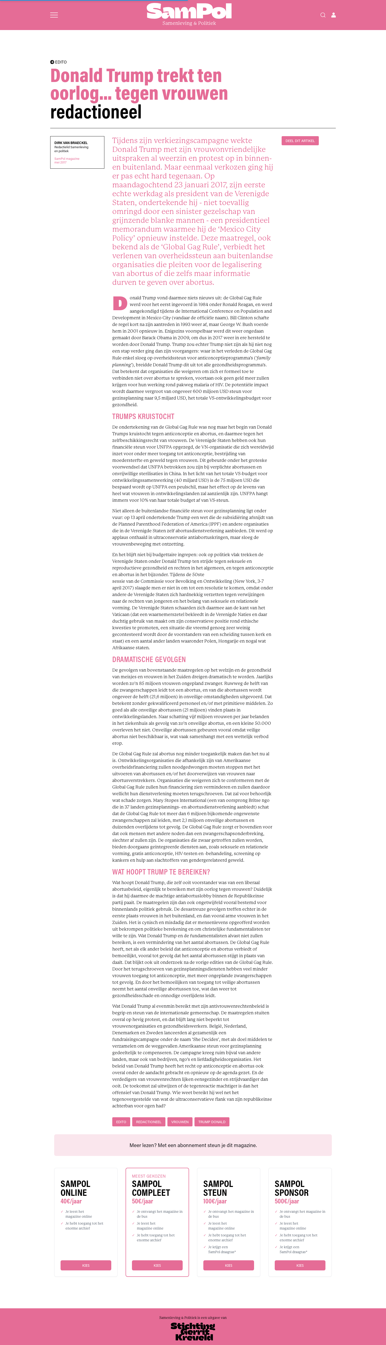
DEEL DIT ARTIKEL (300, 140)
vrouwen (180, 1121)
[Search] (323, 15)
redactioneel (148, 1121)
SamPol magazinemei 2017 (67, 160)
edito (121, 1121)
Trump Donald (211, 1121)
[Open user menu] (333, 15)
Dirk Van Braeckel (71, 143)
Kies (85, 1265)
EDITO (58, 62)
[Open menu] (54, 15)
